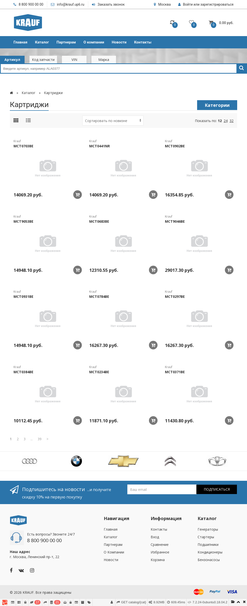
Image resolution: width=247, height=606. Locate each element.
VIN (74, 59)
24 (226, 120)
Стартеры (206, 537)
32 (231, 120)
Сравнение (160, 544)
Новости (119, 42)
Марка (103, 59)
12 (220, 120)
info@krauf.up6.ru (67, 4)
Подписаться (217, 489)
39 (40, 439)
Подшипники (208, 544)
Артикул (12, 59)
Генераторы (208, 529)
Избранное (160, 552)
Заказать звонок (108, 4)
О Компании (114, 552)
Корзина (158, 559)
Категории (217, 105)
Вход (155, 537)
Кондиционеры (210, 552)
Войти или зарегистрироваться (205, 4)
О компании (94, 42)
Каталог (42, 42)
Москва (162, 4)
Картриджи (53, 92)
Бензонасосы (209, 559)
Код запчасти (43, 59)
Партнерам (66, 42)
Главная (21, 42)
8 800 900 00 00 (28, 4)
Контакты (143, 42)
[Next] (47, 438)
